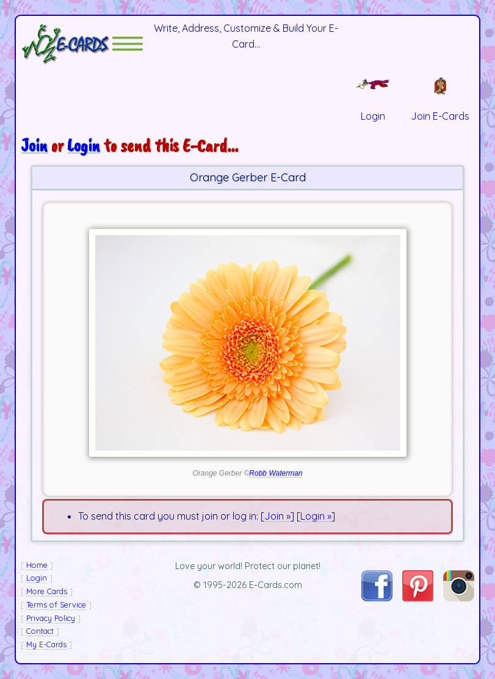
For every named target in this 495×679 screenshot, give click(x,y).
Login (83, 145)
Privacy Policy (50, 618)
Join (34, 145)
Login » (315, 516)
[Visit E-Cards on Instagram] (458, 598)
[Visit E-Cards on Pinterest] (417, 598)
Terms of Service (56, 604)
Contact (40, 631)
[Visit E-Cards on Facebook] (376, 598)
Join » (277, 516)
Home (37, 565)
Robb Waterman (275, 473)
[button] (127, 44)
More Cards (46, 591)
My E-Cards (46, 644)
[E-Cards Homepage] (66, 44)
